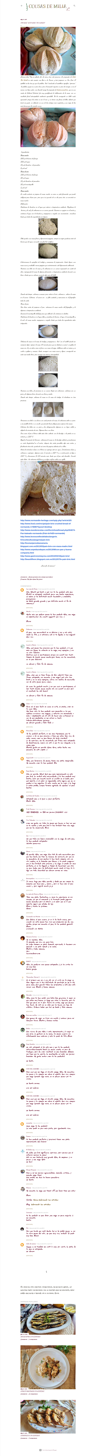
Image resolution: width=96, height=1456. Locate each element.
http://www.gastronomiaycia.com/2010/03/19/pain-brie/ (45, 556)
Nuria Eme (29, 731)
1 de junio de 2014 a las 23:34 (48, 977)
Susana (28, 1136)
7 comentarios (33, 1438)
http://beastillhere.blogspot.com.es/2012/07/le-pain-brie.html (47, 559)
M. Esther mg (30, 1150)
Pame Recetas (30, 771)
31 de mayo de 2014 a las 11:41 (39, 611)
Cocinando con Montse (33, 916)
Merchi (28, 611)
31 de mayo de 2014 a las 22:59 (44, 820)
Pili (27, 1228)
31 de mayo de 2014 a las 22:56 (44, 809)
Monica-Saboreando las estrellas (45, 1200)
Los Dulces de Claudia (32, 796)
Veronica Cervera (31, 937)
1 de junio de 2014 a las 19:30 (48, 916)
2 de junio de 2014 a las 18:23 (43, 1149)
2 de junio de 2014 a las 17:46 (39, 1136)
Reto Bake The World (36, 579)
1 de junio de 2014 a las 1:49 (38, 851)
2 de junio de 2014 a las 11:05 (43, 1044)
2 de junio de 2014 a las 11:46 (47, 1069)
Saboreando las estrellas (40, 1204)
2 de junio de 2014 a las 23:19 (44, 1170)
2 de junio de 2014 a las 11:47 (47, 1096)
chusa (28, 703)
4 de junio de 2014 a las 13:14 (40, 1212)
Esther (28, 1028)
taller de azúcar (31, 1244)
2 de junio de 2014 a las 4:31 (38, 1028)
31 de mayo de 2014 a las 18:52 (43, 771)
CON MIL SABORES (32, 1069)
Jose (27, 836)
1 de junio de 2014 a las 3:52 (42, 878)
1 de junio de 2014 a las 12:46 (51, 894)
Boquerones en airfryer (30, 1337)
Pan (28, 579)
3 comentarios (33, 1339)
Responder (29, 607)
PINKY (28, 961)
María (28, 851)
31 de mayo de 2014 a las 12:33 (45, 672)
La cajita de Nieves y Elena (34, 894)
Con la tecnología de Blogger (48, 1450)
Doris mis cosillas (31, 1015)
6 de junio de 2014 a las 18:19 (36, 1228)
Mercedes (29, 995)
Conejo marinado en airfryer (32, 1391)
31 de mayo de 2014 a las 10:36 (46, 589)
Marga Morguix (31, 1170)
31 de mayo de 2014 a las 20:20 (48, 796)
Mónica (28, 1188)
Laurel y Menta (31, 645)
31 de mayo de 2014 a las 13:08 (38, 703)
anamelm (29, 1123)
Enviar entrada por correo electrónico (41, 577)
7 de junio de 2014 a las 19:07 (44, 1244)
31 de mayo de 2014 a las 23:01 (37, 836)
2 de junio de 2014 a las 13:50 (40, 1123)
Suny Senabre (30, 1044)
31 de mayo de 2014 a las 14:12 (42, 730)
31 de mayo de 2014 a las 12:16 (41, 629)
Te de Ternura (30, 809)
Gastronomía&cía (62, 90)
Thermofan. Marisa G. (33, 977)
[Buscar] (74, 5)
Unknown (29, 629)
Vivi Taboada (30, 820)
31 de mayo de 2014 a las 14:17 (42, 757)
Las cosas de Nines (31, 589)
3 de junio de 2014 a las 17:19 (39, 1188)
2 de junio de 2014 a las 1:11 (44, 1015)
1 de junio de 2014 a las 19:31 (45, 936)
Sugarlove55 (29, 758)
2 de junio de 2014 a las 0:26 (40, 995)
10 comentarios (33, 1394)
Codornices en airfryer (30, 1435)
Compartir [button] (23, 577)
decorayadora (30, 878)
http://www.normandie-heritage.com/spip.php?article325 (46, 520)
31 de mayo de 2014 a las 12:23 (45, 645)
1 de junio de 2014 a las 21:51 (39, 961)
